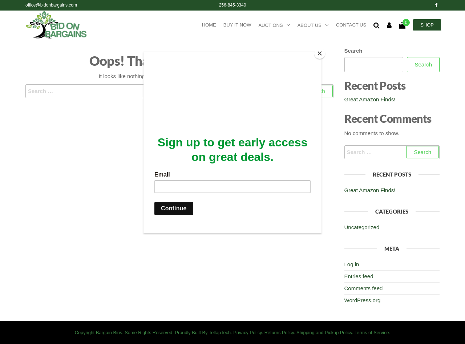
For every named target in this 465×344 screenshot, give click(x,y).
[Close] (319, 53)
